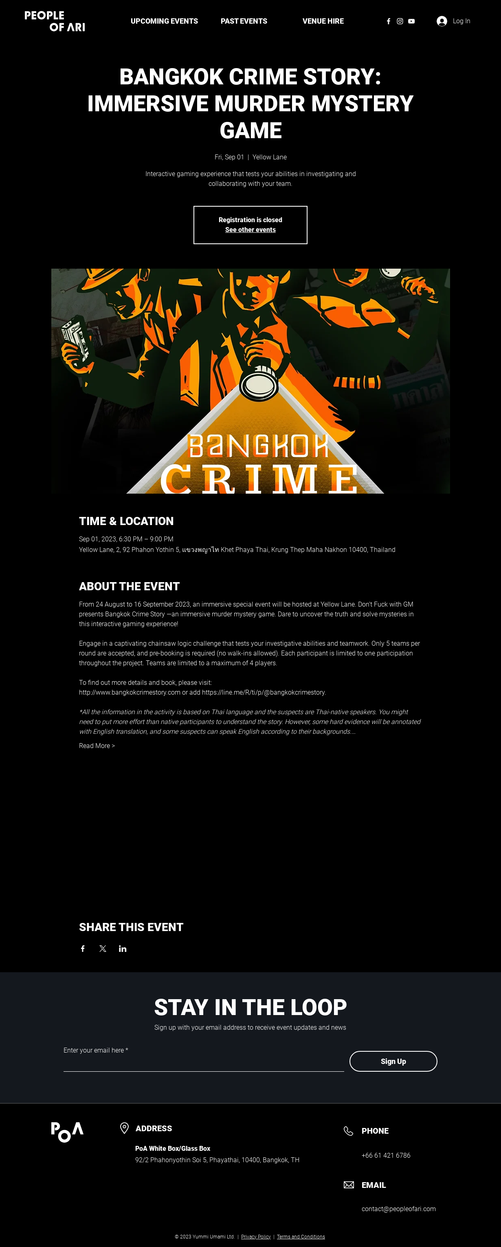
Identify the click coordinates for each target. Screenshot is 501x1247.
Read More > (97, 746)
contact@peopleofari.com (399, 1209)
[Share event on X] (103, 948)
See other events (250, 230)
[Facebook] (389, 21)
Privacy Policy (256, 1237)
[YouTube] (411, 21)
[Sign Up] (393, 1061)
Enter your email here (94, 1050)
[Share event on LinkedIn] (123, 948)
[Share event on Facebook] (83, 948)
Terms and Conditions (301, 1237)
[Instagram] (400, 21)
